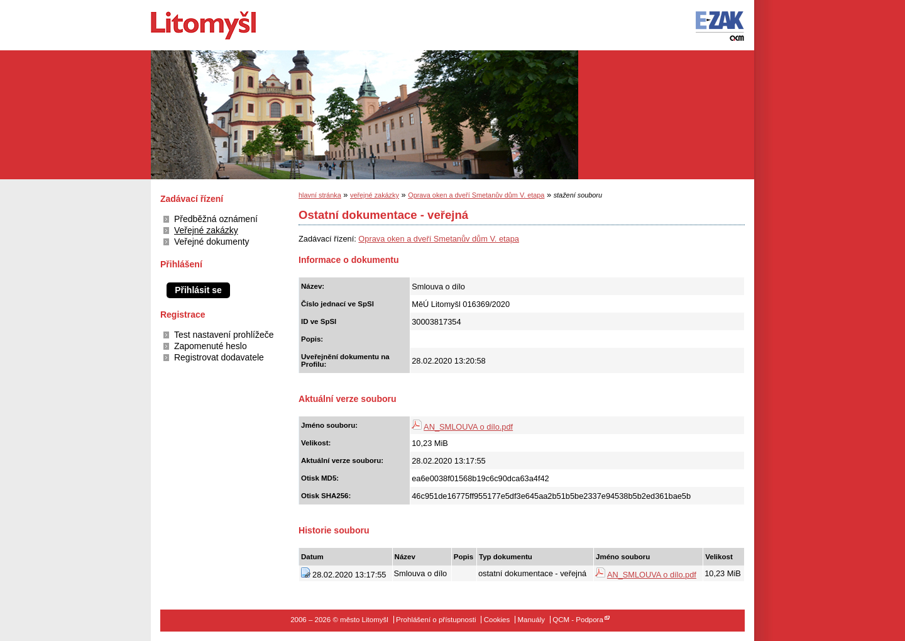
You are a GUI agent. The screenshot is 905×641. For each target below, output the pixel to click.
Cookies (497, 619)
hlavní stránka (320, 195)
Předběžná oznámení (216, 219)
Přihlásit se (198, 290)
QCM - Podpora (577, 619)
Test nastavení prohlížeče (223, 335)
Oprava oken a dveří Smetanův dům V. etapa (476, 195)
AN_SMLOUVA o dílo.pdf (468, 427)
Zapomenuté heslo (210, 346)
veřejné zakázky (374, 195)
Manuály (531, 619)
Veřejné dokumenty (212, 242)
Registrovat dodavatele (219, 357)
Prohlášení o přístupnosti (436, 619)
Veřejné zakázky (206, 230)
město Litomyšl (225, 25)
